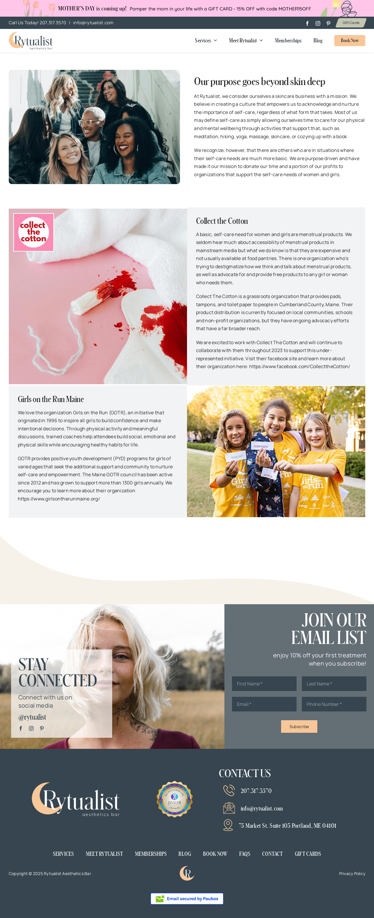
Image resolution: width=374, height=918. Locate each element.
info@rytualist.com (93, 23)
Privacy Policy (352, 873)
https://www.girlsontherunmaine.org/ (59, 499)
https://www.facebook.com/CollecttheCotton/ (299, 366)
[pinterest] (328, 23)
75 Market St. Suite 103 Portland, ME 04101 (287, 826)
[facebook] (307, 23)
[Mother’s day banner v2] (31, 34)
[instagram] (318, 23)
